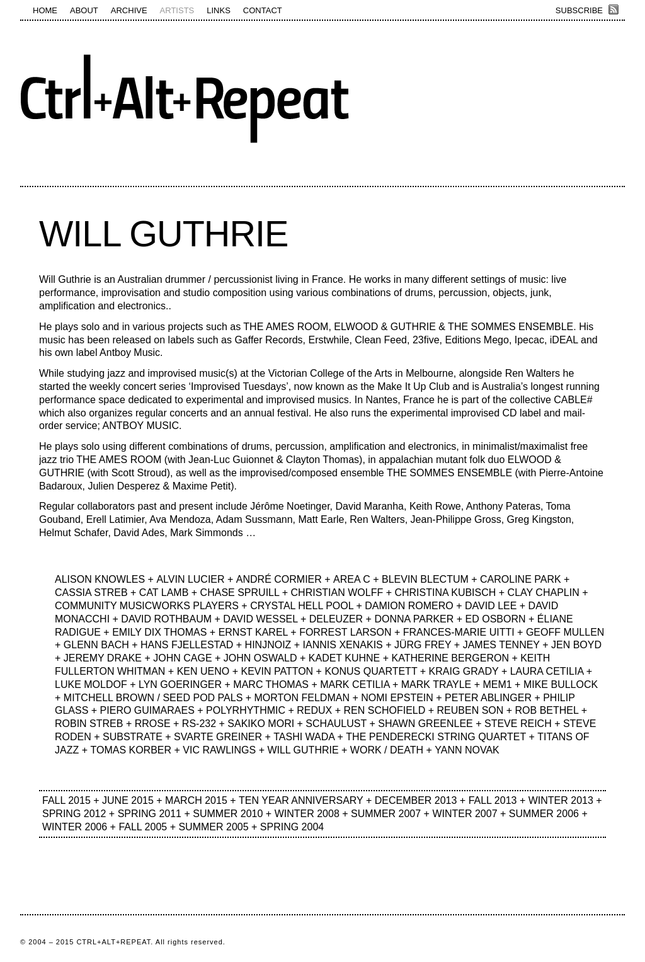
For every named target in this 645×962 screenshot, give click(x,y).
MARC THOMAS (271, 684)
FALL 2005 (142, 827)
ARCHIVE (129, 10)
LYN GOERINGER (180, 684)
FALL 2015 (66, 800)
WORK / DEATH (386, 750)
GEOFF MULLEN (565, 632)
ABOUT (84, 10)
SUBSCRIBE (579, 10)
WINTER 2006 (74, 827)
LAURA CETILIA (547, 671)
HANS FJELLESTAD (186, 644)
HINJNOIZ (268, 644)
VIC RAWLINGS (219, 750)
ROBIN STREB (89, 723)
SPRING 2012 (74, 813)
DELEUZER (336, 619)
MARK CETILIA (354, 684)
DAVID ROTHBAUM (166, 619)
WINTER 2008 (307, 813)
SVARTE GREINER (218, 736)
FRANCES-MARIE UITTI (459, 632)
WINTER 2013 (560, 800)
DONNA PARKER (414, 619)
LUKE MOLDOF (91, 684)
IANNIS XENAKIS (343, 644)
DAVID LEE (491, 605)
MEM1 (496, 684)
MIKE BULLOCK (560, 684)
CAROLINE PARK (520, 579)
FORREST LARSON (345, 632)
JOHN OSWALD (260, 658)
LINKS (219, 10)
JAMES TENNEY (501, 644)
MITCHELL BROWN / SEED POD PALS (153, 697)
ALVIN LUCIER (190, 579)
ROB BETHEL (547, 710)
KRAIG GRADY (464, 671)
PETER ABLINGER (488, 697)
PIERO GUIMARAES (147, 710)
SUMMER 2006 (544, 813)
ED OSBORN (495, 619)
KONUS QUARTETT (370, 671)
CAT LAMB (164, 592)
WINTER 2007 (464, 813)
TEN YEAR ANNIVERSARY (301, 800)
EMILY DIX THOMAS (159, 632)
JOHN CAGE (182, 658)
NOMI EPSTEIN (397, 697)
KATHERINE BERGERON (450, 658)
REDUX (314, 710)
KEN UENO (203, 671)
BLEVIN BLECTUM (425, 579)
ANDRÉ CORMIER (279, 579)
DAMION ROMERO (409, 605)
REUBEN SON (470, 710)
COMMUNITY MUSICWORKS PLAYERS (147, 605)
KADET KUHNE (344, 658)
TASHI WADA (303, 736)
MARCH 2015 (196, 800)
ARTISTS (177, 10)
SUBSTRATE (133, 736)
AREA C (351, 579)
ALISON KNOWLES (100, 579)
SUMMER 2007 (386, 813)
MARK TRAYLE (436, 684)
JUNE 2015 (128, 800)
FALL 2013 (493, 800)
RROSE (153, 723)
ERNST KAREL (253, 632)
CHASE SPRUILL (240, 592)
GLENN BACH (96, 644)
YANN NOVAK (467, 750)
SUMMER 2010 (228, 813)
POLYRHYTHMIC (245, 710)
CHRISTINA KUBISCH (445, 592)
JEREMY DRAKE (103, 658)
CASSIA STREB (91, 592)
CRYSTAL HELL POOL (301, 605)
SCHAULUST (336, 723)
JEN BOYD (576, 644)
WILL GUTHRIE (163, 234)
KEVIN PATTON (277, 671)
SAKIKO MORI (260, 723)
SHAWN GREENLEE (425, 723)
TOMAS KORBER (130, 750)
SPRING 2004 (292, 827)
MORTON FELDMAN (302, 697)
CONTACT (262, 10)
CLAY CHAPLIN (543, 592)
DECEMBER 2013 (416, 800)
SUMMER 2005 (213, 827)
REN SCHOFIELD (385, 710)
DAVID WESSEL (260, 619)
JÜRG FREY (422, 644)
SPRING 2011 (149, 813)
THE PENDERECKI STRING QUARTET (436, 736)
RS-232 (199, 723)
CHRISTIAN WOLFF (337, 592)
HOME (45, 10)
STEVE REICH (518, 723)
